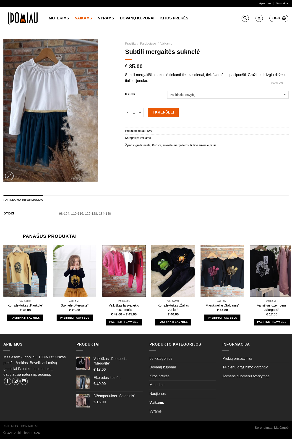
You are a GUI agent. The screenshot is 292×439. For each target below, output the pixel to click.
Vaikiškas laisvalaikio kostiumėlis (124, 308)
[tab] (23, 199)
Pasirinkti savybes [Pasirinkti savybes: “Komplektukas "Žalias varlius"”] (173, 321)
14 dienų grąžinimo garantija (245, 367)
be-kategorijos (160, 358)
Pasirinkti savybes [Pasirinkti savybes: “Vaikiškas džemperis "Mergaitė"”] (271, 321)
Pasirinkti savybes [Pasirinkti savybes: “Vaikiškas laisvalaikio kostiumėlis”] (123, 321)
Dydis (130, 94)
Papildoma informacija (23, 199)
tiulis (213, 145)
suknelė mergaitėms (176, 145)
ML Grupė (281, 427)
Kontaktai (282, 3)
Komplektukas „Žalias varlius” (173, 308)
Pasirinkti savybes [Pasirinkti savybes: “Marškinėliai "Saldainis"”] (222, 317)
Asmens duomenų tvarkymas (245, 376)
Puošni (156, 145)
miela (147, 145)
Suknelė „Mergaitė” (75, 305)
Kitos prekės (174, 18)
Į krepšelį (163, 112)
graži (139, 145)
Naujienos (157, 394)
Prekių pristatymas (237, 358)
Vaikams (83, 18)
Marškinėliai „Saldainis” (222, 305)
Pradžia (130, 43)
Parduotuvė (148, 43)
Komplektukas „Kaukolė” (25, 305)
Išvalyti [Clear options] (277, 83)
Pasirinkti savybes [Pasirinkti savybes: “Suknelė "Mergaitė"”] (74, 317)
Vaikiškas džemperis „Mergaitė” (272, 308)
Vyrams (106, 18)
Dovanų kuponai (137, 18)
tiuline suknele (199, 145)
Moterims (59, 18)
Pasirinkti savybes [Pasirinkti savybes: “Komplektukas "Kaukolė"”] (25, 317)
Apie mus (265, 3)
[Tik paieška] (245, 18)
